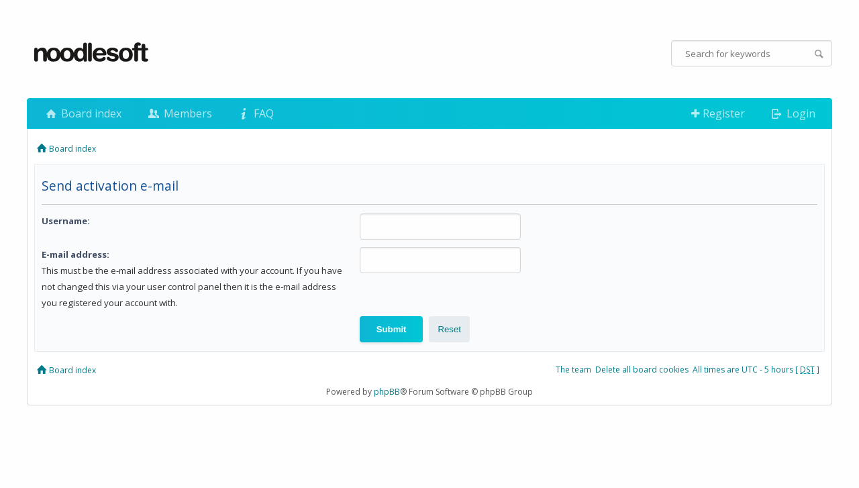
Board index (82, 113)
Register (718, 113)
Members (178, 113)
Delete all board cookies (642, 369)
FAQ (255, 113)
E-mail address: (75, 254)
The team (573, 369)
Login (792, 113)
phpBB (387, 391)
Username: (66, 221)
